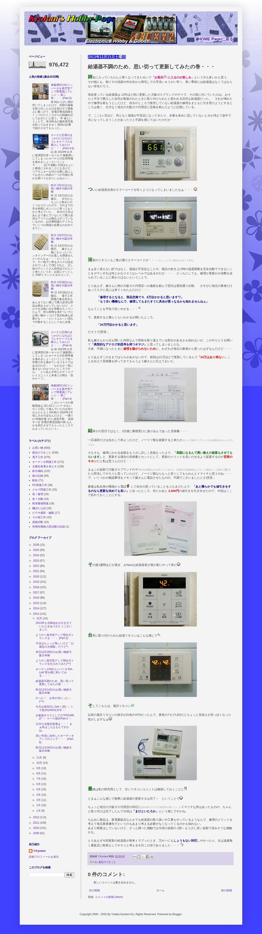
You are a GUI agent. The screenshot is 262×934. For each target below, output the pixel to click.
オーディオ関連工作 (44, 461)
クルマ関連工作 (41, 489)
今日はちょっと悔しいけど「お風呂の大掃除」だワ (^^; (55, 645)
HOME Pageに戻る (215, 39)
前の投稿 (226, 890)
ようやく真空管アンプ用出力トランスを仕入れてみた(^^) (55, 662)
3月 (38, 800)
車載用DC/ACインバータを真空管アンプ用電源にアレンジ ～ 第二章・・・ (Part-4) (62, 392)
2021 (36, 571)
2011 (36, 822)
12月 (39, 618)
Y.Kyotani (39, 850)
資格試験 (37, 522)
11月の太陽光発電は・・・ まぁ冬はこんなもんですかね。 (54, 727)
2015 (36, 603)
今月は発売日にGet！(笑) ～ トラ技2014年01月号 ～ (54, 708)
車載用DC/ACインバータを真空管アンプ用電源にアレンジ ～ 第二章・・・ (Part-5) (62, 91)
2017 (36, 592)
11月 (39, 757)
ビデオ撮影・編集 (43, 512)
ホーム (160, 890)
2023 (36, 560)
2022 (36, 565)
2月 (38, 805)
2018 (36, 587)
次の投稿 (94, 890)
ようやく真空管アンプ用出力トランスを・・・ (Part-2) (55, 636)
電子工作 (37, 457)
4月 (38, 794)
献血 (35, 480)
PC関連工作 (39, 485)
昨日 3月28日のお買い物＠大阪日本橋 (62, 285)
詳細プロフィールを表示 (44, 856)
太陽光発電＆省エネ (44, 466)
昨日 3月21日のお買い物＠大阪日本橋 (62, 188)
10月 (39, 762)
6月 (38, 784)
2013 (36, 613)
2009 (36, 833)
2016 (36, 597)
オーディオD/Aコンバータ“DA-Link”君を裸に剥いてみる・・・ (54, 672)
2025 (36, 550)
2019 (36, 581)
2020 (36, 576)
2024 (36, 555)
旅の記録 (37, 475)
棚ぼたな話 (39, 508)
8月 (38, 773)
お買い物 (37, 447)
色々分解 (37, 498)
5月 (38, 789)
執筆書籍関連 (40, 503)
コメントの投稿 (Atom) (109, 897)
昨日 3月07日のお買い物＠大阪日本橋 (62, 238)
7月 (38, 778)
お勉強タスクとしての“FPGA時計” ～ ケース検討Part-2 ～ (55, 717)
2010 (36, 828)
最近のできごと (107, 862)
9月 (38, 768)
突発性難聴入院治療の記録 (48, 526)
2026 (36, 544)
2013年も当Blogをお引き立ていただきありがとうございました (54, 626)
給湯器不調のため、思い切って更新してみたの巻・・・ (55, 682)
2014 (36, 608)
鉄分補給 (37, 471)
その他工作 (39, 517)
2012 (36, 817)
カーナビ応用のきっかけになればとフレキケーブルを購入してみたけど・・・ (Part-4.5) (62, 142)
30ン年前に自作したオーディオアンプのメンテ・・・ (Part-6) (55, 739)
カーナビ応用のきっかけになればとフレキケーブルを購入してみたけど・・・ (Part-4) (62, 339)
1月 (38, 810)
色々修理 (37, 494)
